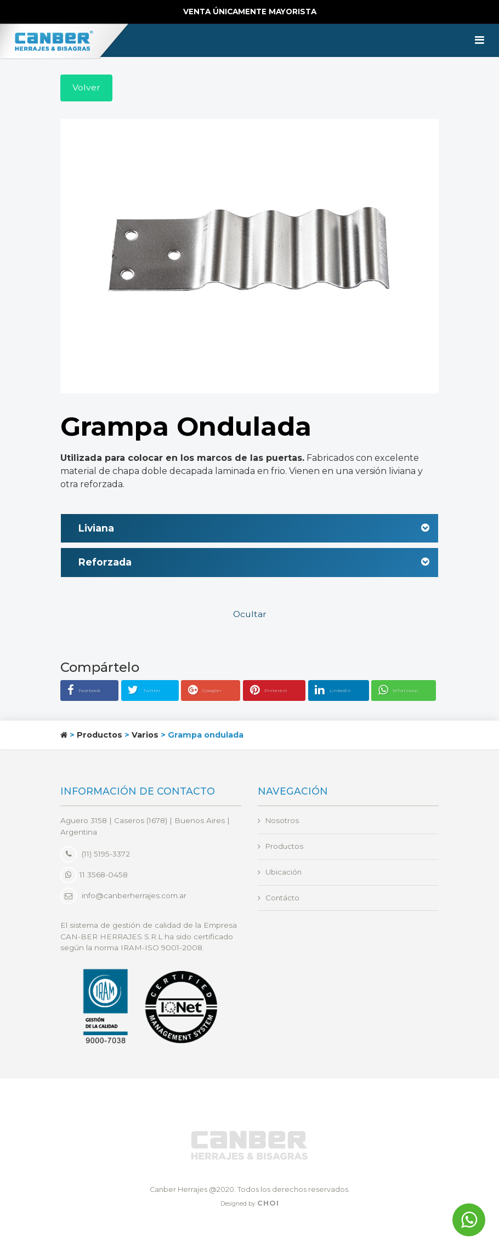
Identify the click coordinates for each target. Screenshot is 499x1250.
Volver (86, 88)
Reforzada (253, 563)
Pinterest (280, 691)
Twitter (158, 691)
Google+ (217, 691)
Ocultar (250, 615)
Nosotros (282, 821)
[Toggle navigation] (479, 40)
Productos (99, 736)
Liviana (253, 529)
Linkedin (344, 691)
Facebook (96, 691)
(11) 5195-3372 (95, 855)
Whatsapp (409, 691)
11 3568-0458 (94, 875)
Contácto (282, 898)
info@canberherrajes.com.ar (134, 897)
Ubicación (283, 873)
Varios (145, 736)
